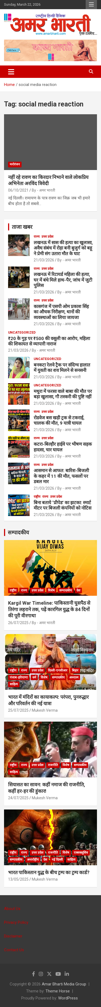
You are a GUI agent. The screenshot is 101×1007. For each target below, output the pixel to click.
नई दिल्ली (57, 859)
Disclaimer (13, 936)
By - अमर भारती (43, 190)
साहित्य (14, 684)
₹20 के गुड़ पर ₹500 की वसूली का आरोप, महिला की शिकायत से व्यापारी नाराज (49, 341)
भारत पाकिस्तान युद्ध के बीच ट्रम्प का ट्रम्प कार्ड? (48, 872)
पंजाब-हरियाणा (19, 677)
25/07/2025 (18, 710)
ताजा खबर (22, 227)
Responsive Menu (91, 4)
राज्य (37, 236)
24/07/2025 (18, 798)
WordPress (68, 998)
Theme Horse (58, 991)
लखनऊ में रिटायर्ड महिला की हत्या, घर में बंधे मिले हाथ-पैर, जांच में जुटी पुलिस (63, 280)
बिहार (75, 670)
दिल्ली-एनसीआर (57, 670)
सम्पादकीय (18, 532)
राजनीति (53, 765)
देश (78, 590)
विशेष (51, 590)
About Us (12, 908)
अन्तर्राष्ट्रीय (33, 859)
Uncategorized (22, 332)
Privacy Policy (16, 922)
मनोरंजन (15, 164)
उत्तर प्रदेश (47, 236)
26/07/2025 (18, 623)
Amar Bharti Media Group (64, 984)
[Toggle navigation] (11, 71)
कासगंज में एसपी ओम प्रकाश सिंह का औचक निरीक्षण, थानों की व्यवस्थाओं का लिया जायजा (61, 312)
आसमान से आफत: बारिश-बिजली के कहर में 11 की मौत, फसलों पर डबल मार (61, 476)
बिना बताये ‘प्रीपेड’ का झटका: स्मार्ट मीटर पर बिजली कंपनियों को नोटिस (62, 505)
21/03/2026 (44, 260)
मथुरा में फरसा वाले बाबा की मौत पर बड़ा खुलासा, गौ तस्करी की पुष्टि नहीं (63, 394)
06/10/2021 (18, 190)
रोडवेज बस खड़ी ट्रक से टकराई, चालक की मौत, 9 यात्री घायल (59, 420)
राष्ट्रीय (37, 497)
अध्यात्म (73, 677)
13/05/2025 (18, 879)
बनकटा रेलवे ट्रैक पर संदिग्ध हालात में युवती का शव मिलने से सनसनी (62, 367)
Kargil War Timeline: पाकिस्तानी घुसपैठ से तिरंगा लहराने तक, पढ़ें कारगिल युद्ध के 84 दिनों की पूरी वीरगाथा (49, 609)
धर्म (34, 677)
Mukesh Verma (45, 710)
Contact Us (14, 949)
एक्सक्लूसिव (81, 852)
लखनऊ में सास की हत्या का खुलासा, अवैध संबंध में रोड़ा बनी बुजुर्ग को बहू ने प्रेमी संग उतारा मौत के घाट (63, 248)
